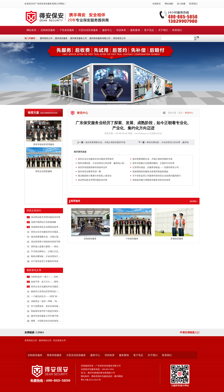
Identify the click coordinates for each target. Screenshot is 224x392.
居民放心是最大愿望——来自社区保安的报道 (46, 246)
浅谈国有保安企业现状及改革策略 (46, 227)
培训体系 (121, 30)
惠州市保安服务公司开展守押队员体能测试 (46, 316)
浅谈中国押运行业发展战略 (43, 222)
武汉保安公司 (59, 340)
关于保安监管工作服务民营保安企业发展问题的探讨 (46, 261)
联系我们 (193, 3)
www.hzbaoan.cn (141, 133)
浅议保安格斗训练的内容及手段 (45, 241)
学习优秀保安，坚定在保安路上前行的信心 (46, 306)
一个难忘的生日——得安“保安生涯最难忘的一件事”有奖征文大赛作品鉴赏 (46, 296)
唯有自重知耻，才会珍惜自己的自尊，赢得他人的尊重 (46, 256)
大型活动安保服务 (88, 30)
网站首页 (31, 30)
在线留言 (156, 3)
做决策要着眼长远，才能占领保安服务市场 (46, 237)
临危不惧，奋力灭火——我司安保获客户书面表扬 (46, 281)
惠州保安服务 (61, 38)
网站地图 (169, 3)
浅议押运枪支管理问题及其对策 (45, 217)
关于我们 (163, 30)
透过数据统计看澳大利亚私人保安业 (94, 175)
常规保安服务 (177, 238)
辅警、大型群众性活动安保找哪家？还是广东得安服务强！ (46, 321)
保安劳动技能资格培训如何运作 (92, 167)
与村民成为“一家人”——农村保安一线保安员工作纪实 (46, 277)
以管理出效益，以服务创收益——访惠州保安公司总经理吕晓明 (156, 167)
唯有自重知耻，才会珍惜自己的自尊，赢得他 (168, 142)
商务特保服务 (54, 355)
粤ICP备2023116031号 (91, 380)
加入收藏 (181, 3)
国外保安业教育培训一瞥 (89, 171)
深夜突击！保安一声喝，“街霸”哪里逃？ (46, 301)
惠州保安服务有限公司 (99, 38)
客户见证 (149, 30)
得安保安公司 (119, 38)
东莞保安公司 (30, 340)
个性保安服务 (66, 30)
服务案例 (135, 30)
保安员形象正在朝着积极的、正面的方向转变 (153, 163)
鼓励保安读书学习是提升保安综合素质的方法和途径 (46, 311)
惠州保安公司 (46, 38)
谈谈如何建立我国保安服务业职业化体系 (151, 180)
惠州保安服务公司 (78, 38)
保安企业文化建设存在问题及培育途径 (46, 232)
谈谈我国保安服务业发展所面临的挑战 (150, 171)
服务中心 (107, 30)
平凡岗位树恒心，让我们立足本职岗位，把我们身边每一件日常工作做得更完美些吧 (46, 251)
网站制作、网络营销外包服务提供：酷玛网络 (102, 376)
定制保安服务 (48, 30)
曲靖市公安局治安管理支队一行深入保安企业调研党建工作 (46, 291)
